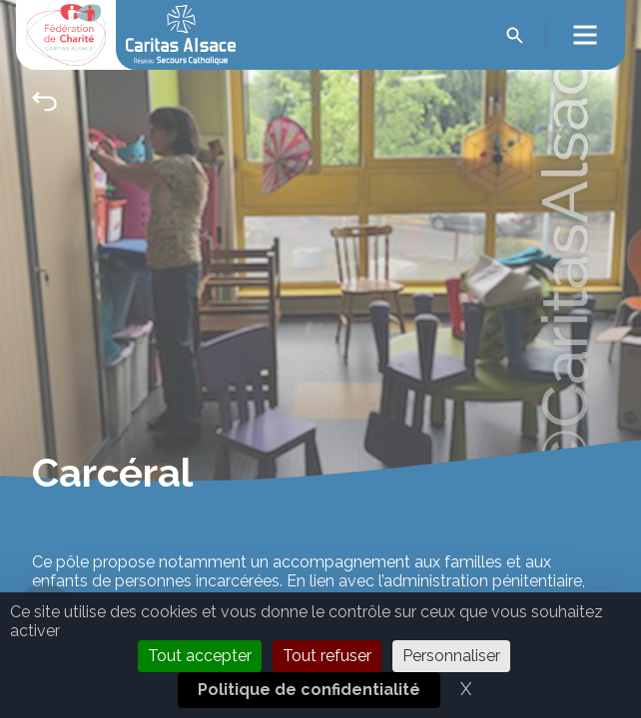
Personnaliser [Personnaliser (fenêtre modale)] (451, 655)
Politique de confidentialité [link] (309, 689)
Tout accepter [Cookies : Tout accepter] (200, 655)
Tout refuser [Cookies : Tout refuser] (327, 655)
